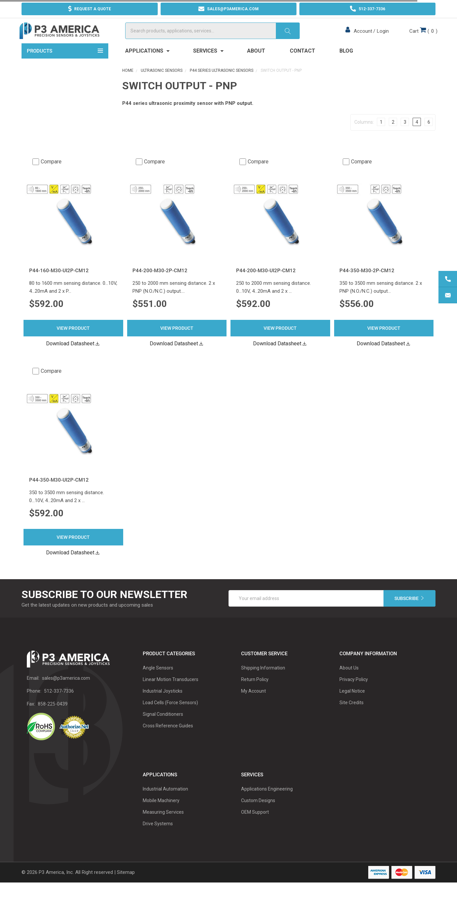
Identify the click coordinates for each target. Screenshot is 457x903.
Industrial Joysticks (162, 703)
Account (362, 37)
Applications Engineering (267, 801)
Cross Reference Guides (168, 738)
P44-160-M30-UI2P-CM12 (59, 283)
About (256, 63)
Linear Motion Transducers (170, 692)
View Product (73, 340)
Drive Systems (158, 836)
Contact (302, 63)
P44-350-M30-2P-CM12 (366, 283)
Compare (47, 174)
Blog (346, 63)
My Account (253, 703)
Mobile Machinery (161, 813)
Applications (147, 63)
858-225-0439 (53, 716)
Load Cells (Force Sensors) (170, 715)
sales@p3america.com (66, 690)
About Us (349, 680)
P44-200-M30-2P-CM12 (159, 283)
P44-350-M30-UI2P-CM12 (59, 492)
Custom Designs (258, 813)
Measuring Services (163, 824)
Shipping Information (263, 680)
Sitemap (126, 885)
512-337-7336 (59, 703)
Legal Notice (352, 703)
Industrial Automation (165, 801)
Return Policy (255, 692)
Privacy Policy (353, 692)
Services (208, 63)
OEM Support (255, 824)
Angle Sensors (158, 680)
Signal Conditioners (163, 726)
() (421, 37)
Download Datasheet (73, 356)
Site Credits (351, 715)
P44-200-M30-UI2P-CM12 (266, 283)
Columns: (364, 134)
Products (65, 63)
